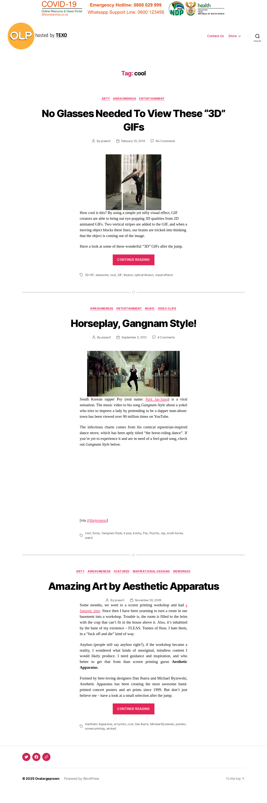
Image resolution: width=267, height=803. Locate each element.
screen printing (107, 742)
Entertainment (153, 98)
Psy (145, 534)
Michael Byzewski (163, 738)
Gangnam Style (111, 534)
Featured (122, 572)
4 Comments (167, 338)
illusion (128, 275)
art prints (121, 738)
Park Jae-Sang (156, 399)
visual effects (164, 275)
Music (151, 309)
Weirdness (183, 572)
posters (90, 742)
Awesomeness (125, 98)
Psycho (154, 534)
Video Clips (168, 309)
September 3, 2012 (134, 338)
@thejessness (97, 520)
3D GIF (89, 275)
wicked (124, 742)
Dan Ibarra (143, 738)
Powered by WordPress (82, 792)
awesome (102, 275)
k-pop (127, 534)
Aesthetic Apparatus (99, 738)
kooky (137, 534)
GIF (120, 275)
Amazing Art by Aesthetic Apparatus (133, 593)
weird (89, 538)
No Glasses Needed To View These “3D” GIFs (133, 120)
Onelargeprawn (47, 792)
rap (163, 534)
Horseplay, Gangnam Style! (133, 323)
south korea (175, 534)
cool (113, 275)
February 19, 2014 (133, 141)
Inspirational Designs (152, 572)
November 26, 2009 (148, 614)
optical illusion (144, 275)
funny (96, 534)
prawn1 (105, 141)
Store (232, 36)
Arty (105, 98)
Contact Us (215, 36)
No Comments (166, 141)
